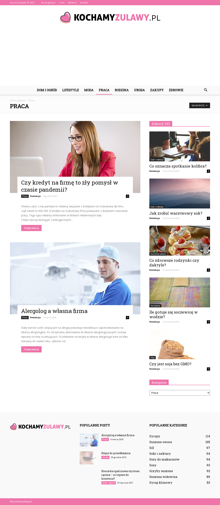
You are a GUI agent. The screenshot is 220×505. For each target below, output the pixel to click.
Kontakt (84, 2)
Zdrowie (176, 90)
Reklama (72, 2)
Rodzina (122, 90)
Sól (151, 448)
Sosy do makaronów (164, 459)
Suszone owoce (158, 254)
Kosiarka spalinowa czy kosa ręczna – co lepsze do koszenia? (120, 474)
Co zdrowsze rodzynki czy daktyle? (174, 263)
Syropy (154, 436)
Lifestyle (70, 90)
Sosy (152, 465)
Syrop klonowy (160, 482)
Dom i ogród (47, 90)
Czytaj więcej (31, 228)
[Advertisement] (110, 57)
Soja (152, 357)
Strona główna (48, 2)
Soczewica (155, 305)
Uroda (139, 90)
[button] (205, 90)
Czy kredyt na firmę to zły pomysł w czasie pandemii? (69, 186)
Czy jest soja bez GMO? (170, 363)
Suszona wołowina (163, 477)
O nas (61, 2)
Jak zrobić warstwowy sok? (175, 213)
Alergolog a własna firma (54, 310)
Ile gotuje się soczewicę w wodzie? (173, 314)
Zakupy (157, 90)
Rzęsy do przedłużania (115, 453)
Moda (89, 90)
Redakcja (35, 196)
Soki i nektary (156, 159)
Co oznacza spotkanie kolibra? (178, 166)
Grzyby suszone (161, 471)
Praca (104, 90)
